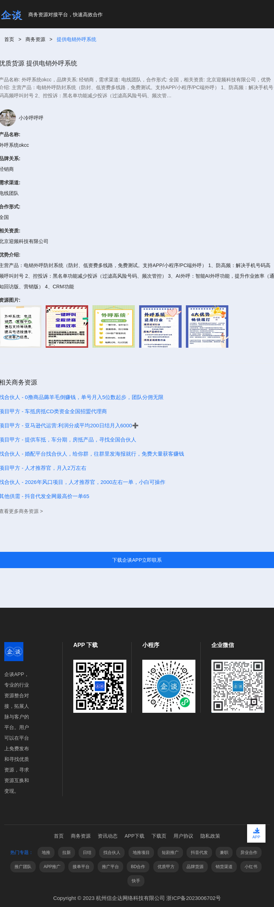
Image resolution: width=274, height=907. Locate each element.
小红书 (251, 866)
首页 (9, 39)
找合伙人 (111, 852)
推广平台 (110, 866)
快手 (136, 880)
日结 (87, 852)
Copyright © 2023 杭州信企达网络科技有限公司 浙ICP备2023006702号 (137, 898)
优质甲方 (166, 866)
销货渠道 (224, 866)
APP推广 (52, 866)
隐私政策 (210, 836)
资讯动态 (108, 836)
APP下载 (134, 836)
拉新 (66, 852)
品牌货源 (195, 866)
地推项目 (141, 852)
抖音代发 (199, 852)
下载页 (159, 836)
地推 (46, 852)
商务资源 (35, 39)
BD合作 (138, 866)
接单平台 (81, 866)
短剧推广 (170, 852)
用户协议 (183, 836)
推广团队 (23, 866)
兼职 (224, 852)
